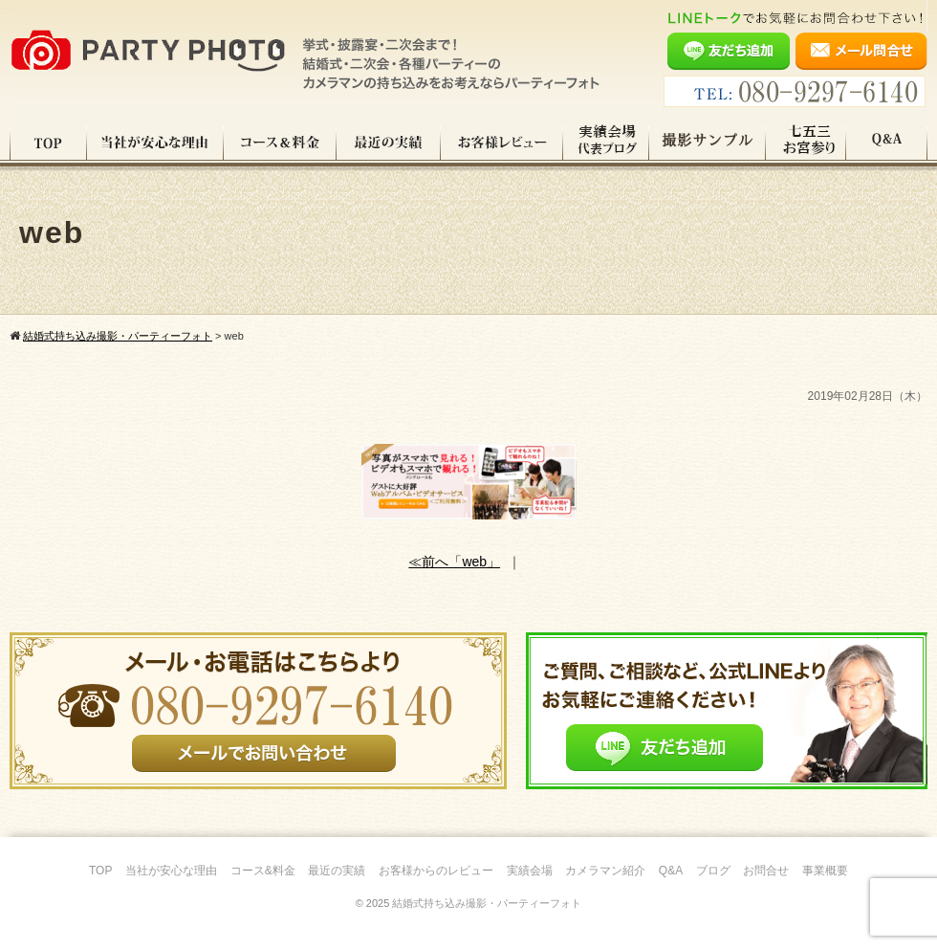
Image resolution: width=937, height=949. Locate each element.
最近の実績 (389, 142)
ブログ (713, 870)
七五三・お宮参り (806, 142)
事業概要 (825, 870)
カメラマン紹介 (605, 870)
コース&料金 (262, 870)
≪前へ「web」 (454, 561)
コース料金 (280, 142)
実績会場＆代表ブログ (606, 142)
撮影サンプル (707, 142)
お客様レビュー (502, 142)
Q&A (886, 142)
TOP (48, 142)
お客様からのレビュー (436, 870)
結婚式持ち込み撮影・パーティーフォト (486, 903)
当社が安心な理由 (155, 142)
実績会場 (530, 870)
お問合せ (766, 870)
